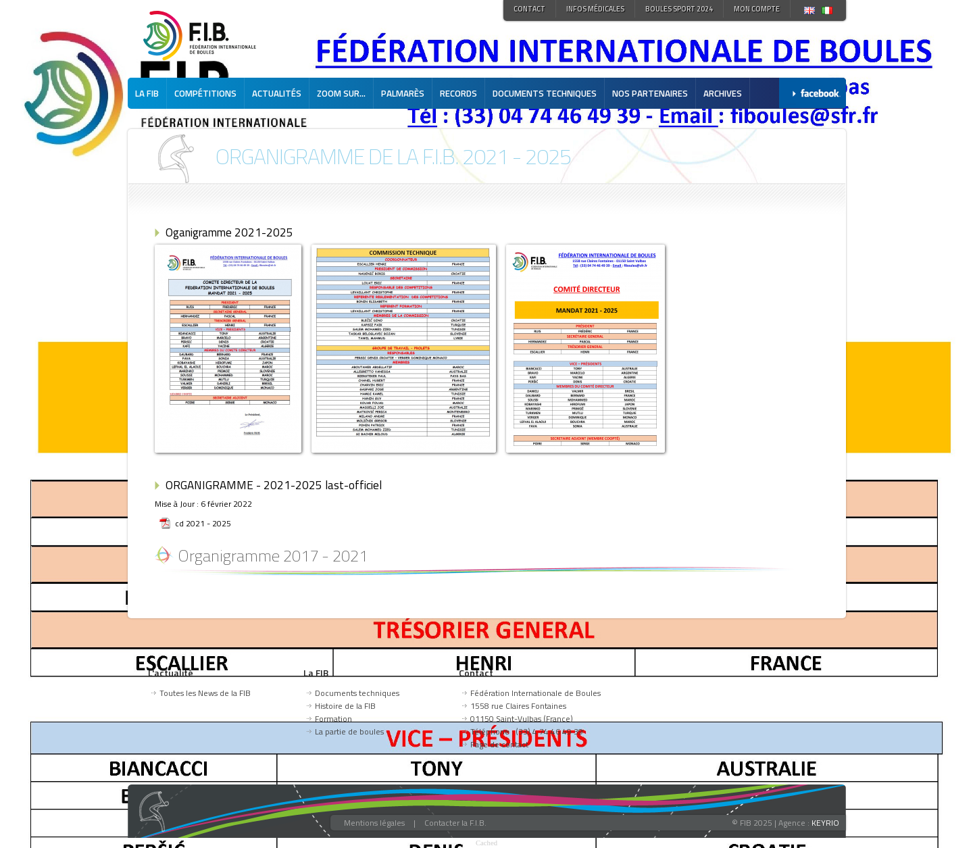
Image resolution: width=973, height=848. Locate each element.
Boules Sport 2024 (679, 8)
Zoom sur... (341, 93)
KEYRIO (825, 822)
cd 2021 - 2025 (203, 523)
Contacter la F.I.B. (455, 822)
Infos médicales (595, 8)
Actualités (276, 93)
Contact (529, 8)
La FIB (147, 93)
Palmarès (402, 93)
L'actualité (170, 673)
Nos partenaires (650, 93)
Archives (722, 93)
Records (458, 93)
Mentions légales (374, 822)
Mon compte (757, 8)
